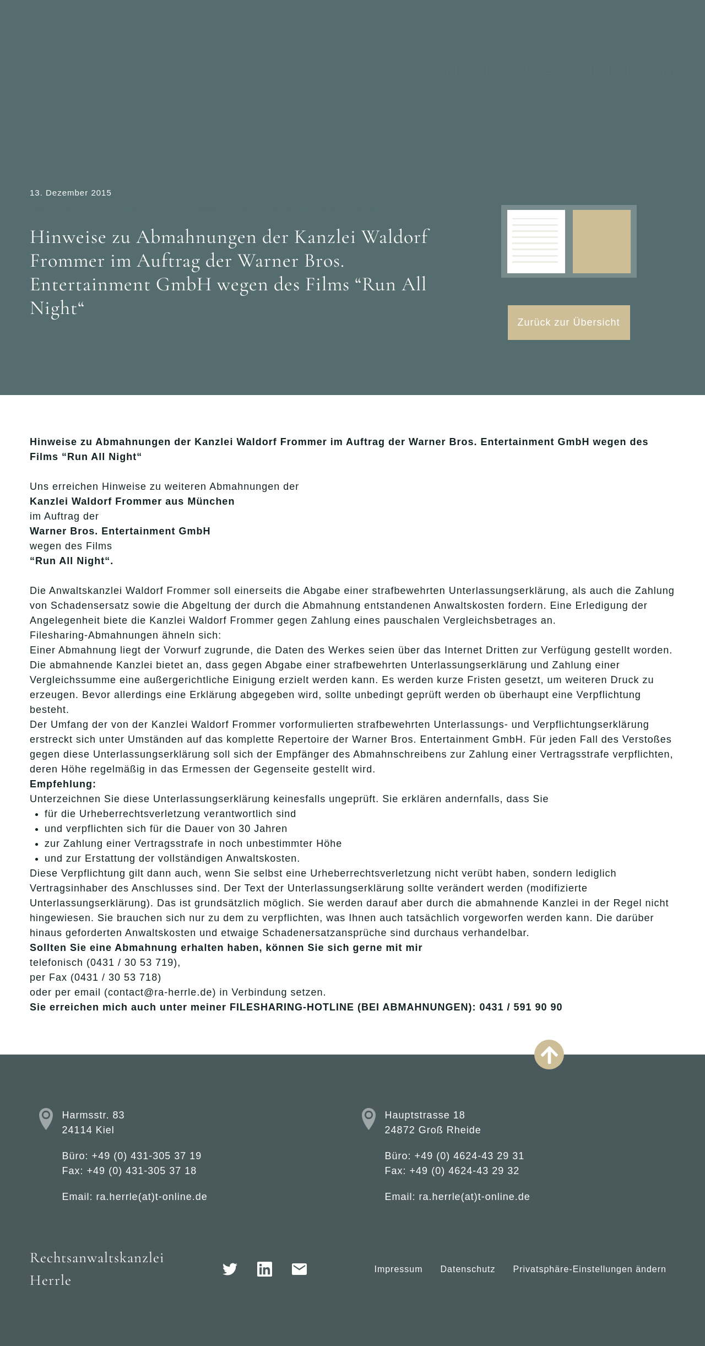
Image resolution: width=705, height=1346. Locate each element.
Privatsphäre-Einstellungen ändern (589, 1269)
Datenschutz (468, 1269)
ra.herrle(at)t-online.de (152, 1196)
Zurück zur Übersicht (569, 322)
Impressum (398, 1269)
